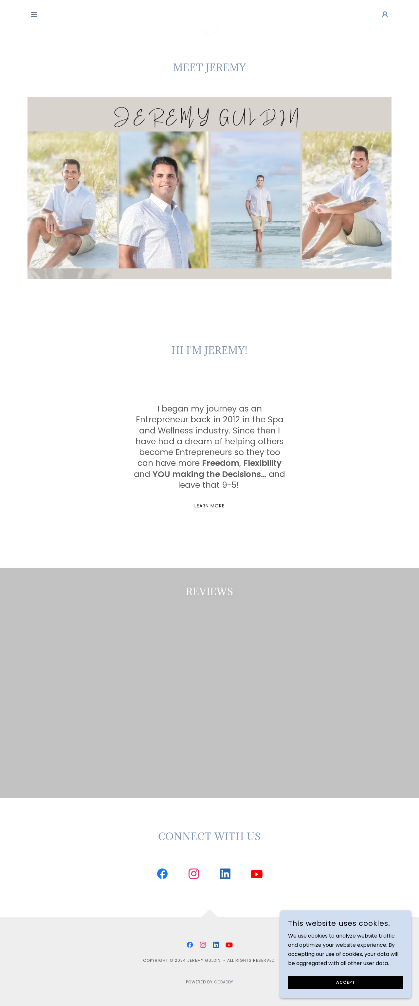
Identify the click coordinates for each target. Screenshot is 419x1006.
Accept (345, 982)
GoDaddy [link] (223, 835)
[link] (162, 728)
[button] (34, 14)
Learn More (209, 506)
